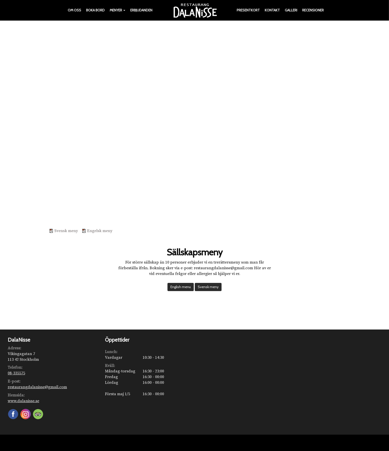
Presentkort (248, 10)
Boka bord (95, 10)
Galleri (291, 10)
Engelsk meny (99, 230)
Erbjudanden (141, 10)
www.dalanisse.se (23, 400)
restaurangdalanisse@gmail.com (37, 387)
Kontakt (272, 10)
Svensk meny (66, 230)
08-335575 (16, 373)
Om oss (74, 10)
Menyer (117, 10)
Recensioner (313, 10)
